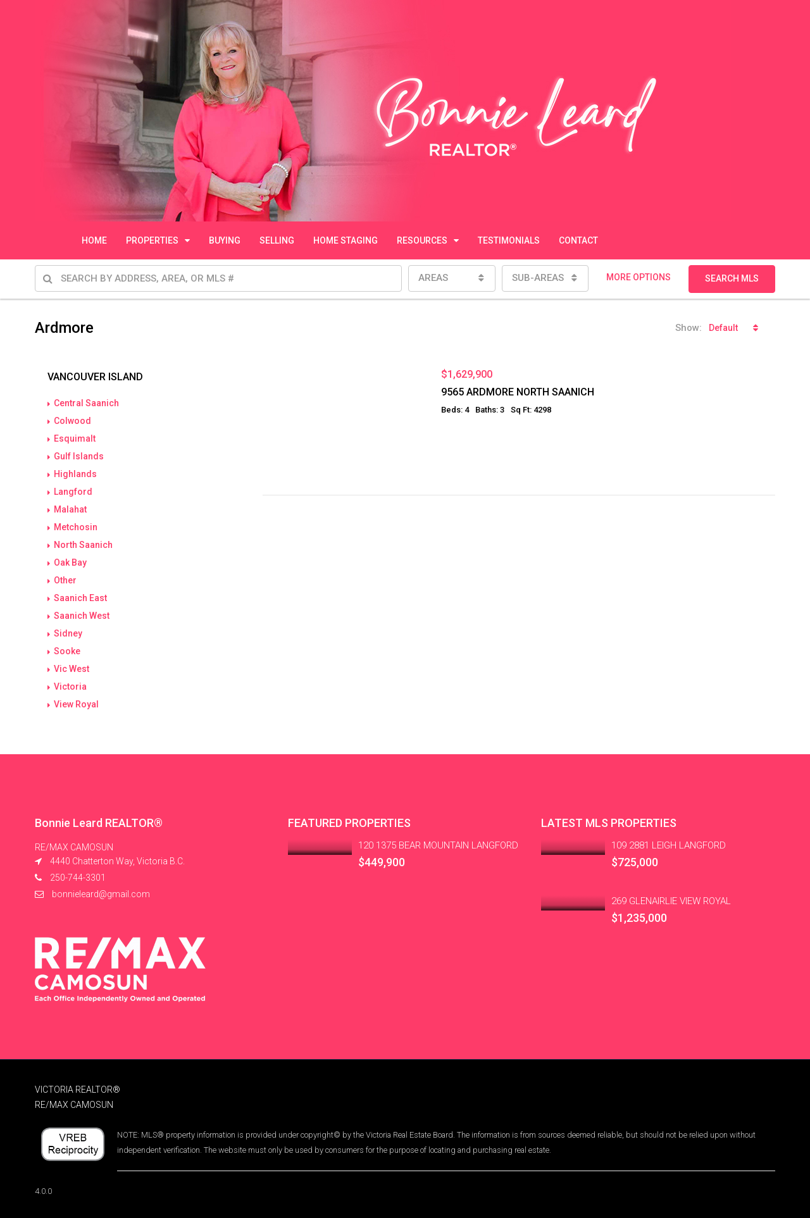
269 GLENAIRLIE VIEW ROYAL (671, 901)
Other (65, 580)
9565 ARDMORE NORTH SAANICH (517, 392)
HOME (94, 240)
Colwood (72, 421)
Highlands (75, 474)
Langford (73, 492)
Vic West (71, 669)
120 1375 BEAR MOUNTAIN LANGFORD (438, 845)
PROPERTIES (152, 240)
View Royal (76, 704)
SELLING (276, 240)
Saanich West (81, 616)
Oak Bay (70, 562)
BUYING (224, 240)
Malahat (70, 509)
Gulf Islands (79, 456)
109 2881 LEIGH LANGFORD (668, 845)
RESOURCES (422, 240)
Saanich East (80, 598)
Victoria (70, 686)
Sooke (67, 651)
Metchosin (75, 527)
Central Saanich (86, 403)
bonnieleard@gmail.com (101, 894)
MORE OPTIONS (638, 277)
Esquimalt (75, 438)
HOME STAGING (345, 240)
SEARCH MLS (732, 278)
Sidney (68, 633)
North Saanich (83, 545)
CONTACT (578, 240)
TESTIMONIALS (509, 240)
